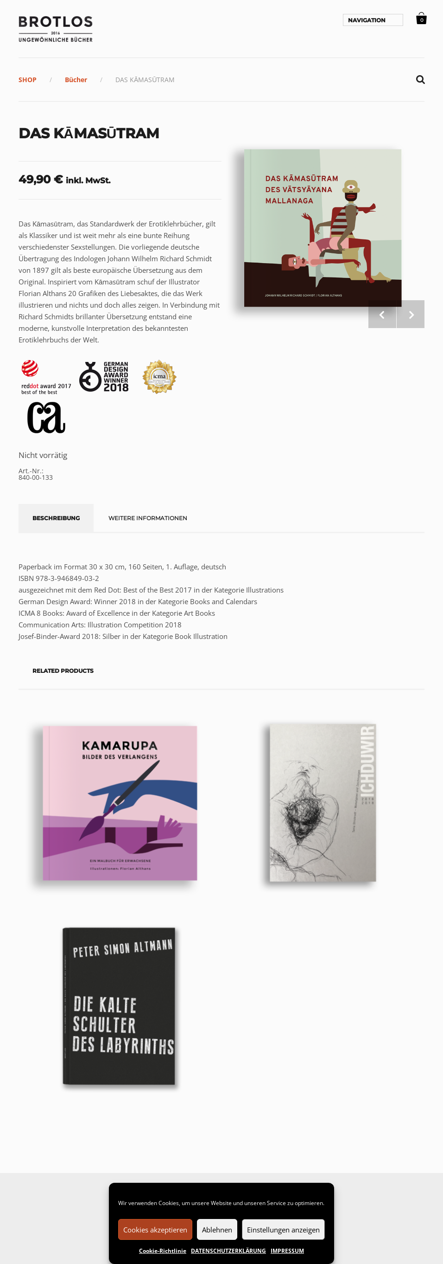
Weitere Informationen (147, 518)
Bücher (76, 79)
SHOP (28, 79)
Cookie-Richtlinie (162, 1251)
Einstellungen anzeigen (283, 1229)
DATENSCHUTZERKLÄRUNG (228, 1251)
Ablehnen (217, 1229)
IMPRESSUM (287, 1251)
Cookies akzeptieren (155, 1229)
